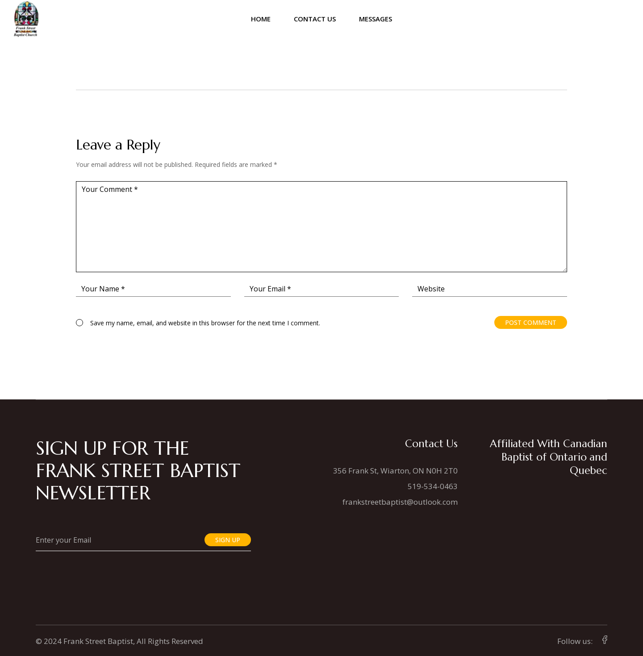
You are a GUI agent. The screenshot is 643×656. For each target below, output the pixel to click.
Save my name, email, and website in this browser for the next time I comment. (205, 323)
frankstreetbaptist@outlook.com (400, 502)
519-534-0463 (433, 486)
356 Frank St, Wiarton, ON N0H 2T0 (395, 470)
